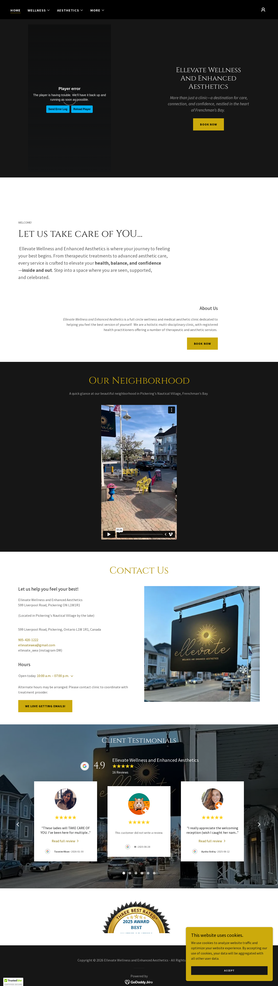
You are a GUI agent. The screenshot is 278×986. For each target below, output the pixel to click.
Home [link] (15, 10)
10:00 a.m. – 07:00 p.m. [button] (53, 675)
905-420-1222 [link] (28, 640)
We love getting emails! (45, 706)
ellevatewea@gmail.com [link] (36, 645)
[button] (39, 10)
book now (208, 124)
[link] (139, 971)
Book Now (202, 344)
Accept (229, 970)
